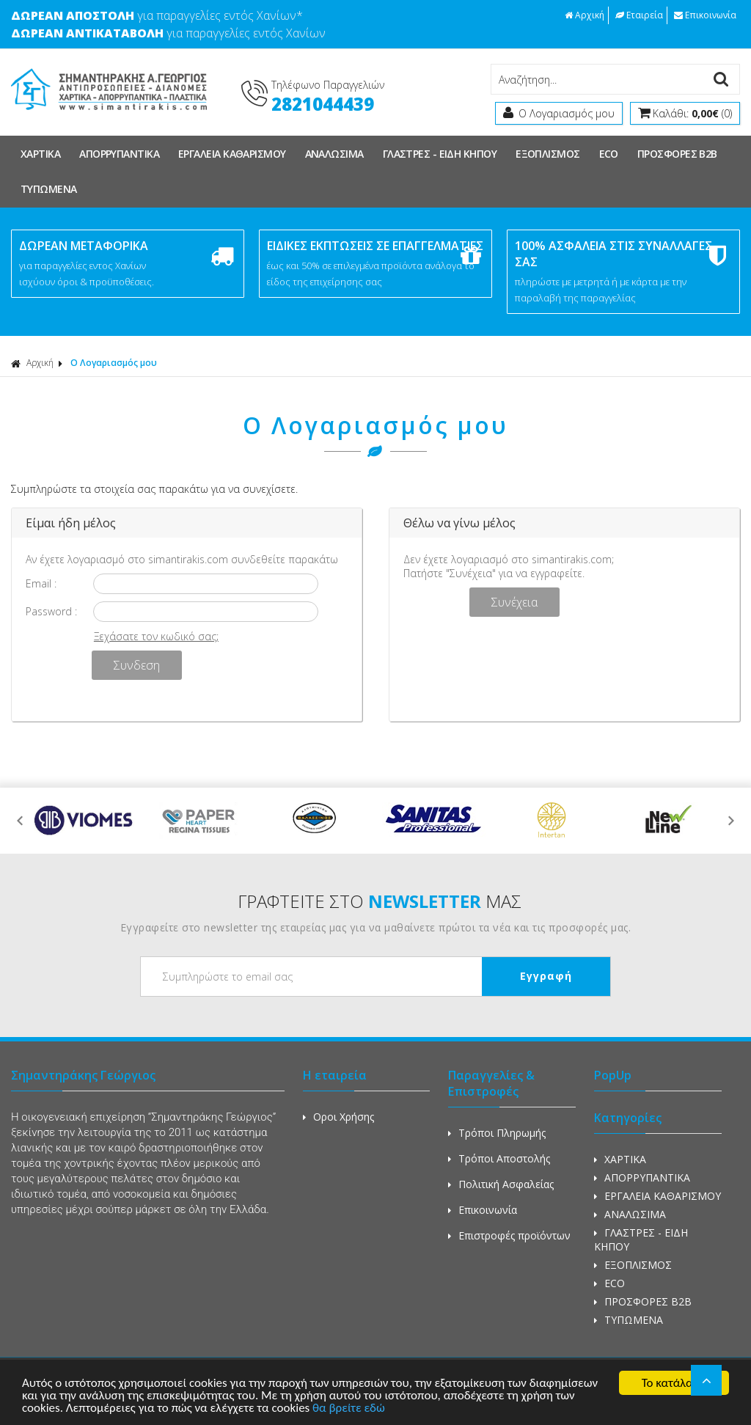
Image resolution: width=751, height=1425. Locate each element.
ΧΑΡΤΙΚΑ (40, 154)
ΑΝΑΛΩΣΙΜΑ (334, 154)
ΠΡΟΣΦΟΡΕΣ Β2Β (677, 154)
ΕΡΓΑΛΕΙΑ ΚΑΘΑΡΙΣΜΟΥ (232, 154)
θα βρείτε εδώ (348, 1408)
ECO (608, 154)
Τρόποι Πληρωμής (497, 1133)
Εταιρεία (639, 15)
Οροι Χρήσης (338, 1117)
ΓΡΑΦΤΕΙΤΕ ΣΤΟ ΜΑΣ (379, 901)
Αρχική (584, 15)
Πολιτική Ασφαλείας (501, 1184)
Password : (51, 611)
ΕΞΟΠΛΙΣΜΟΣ (548, 154)
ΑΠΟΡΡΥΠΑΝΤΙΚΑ (119, 154)
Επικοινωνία (705, 15)
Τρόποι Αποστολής (499, 1158)
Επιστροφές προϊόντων (509, 1235)
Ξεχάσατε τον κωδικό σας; (156, 636)
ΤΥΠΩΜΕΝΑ (49, 189)
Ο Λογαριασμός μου (113, 362)
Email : (41, 583)
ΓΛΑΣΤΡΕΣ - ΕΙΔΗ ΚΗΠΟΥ (440, 154)
